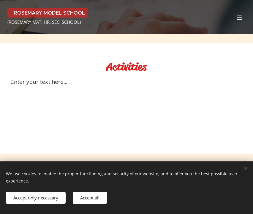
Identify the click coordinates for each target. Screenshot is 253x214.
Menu (239, 17)
